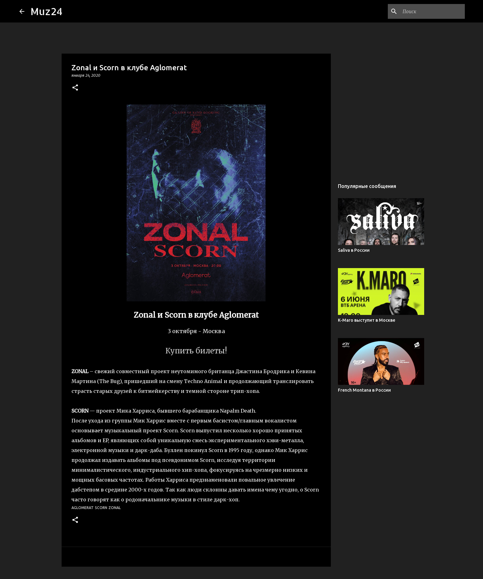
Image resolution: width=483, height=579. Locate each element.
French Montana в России (364, 390)
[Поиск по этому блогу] (432, 11)
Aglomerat (82, 508)
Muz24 (46, 11)
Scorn (101, 508)
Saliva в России (354, 250)
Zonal (114, 508)
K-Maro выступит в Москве (366, 320)
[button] (75, 88)
